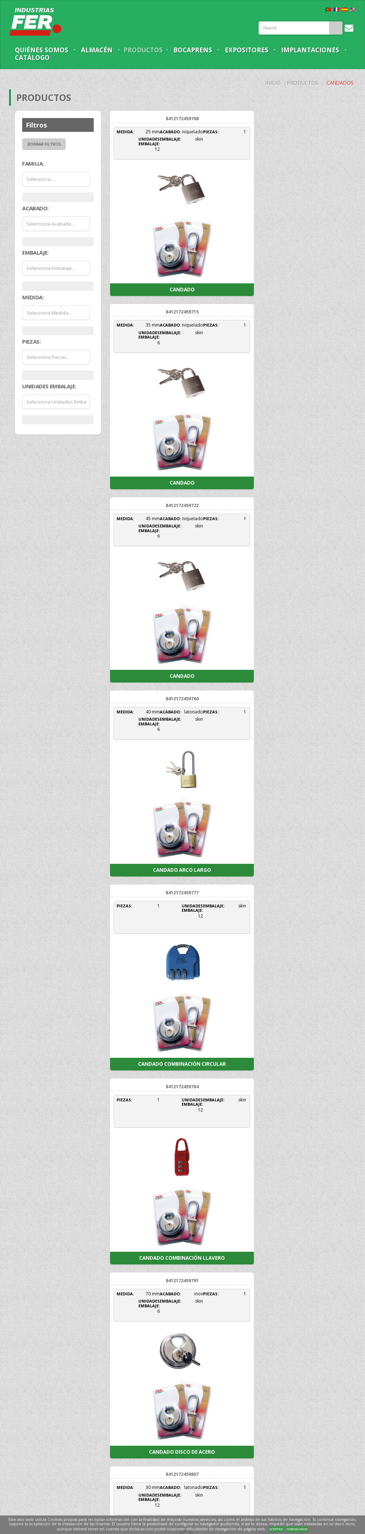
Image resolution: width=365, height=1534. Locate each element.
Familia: (33, 164)
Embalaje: (35, 253)
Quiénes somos (42, 49)
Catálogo (107, 57)
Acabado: (35, 208)
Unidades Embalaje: (49, 386)
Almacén (100, 49)
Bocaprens (200, 49)
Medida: (33, 297)
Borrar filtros (44, 144)
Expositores (256, 49)
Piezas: (31, 342)
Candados (339, 83)
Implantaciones (45, 57)
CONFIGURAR (297, 1529)
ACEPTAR (276, 1529)
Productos (148, 49)
